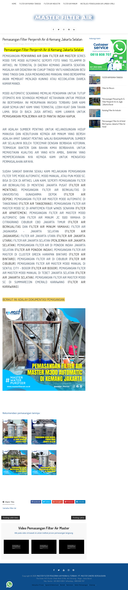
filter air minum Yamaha (48, 227)
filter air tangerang (36, 203)
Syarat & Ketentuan (52, 585)
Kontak (62, 585)
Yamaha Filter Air (44, 44)
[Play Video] (16, 547)
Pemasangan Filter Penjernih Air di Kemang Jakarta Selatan (44, 49)
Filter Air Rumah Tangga (30, 4)
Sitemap (92, 585)
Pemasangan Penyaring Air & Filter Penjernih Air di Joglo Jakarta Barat (113, 102)
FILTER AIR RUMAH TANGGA (112, 77)
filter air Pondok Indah (34, 250)
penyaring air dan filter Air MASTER (48, 56)
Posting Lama (78, 517)
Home (14, 4)
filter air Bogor (44, 268)
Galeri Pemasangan (81, 585)
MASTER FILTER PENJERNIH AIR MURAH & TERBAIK (57, 576)
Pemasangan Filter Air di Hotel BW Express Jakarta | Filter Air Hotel (113, 124)
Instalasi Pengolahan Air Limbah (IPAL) (97, 4)
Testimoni (69, 585)
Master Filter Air (31, 44)
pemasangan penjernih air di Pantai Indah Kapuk (38, 116)
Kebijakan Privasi (38, 585)
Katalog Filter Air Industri (111, 110)
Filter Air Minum (70, 4)
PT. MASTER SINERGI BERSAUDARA (92, 576)
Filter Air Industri (52, 4)
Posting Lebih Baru (10, 517)
